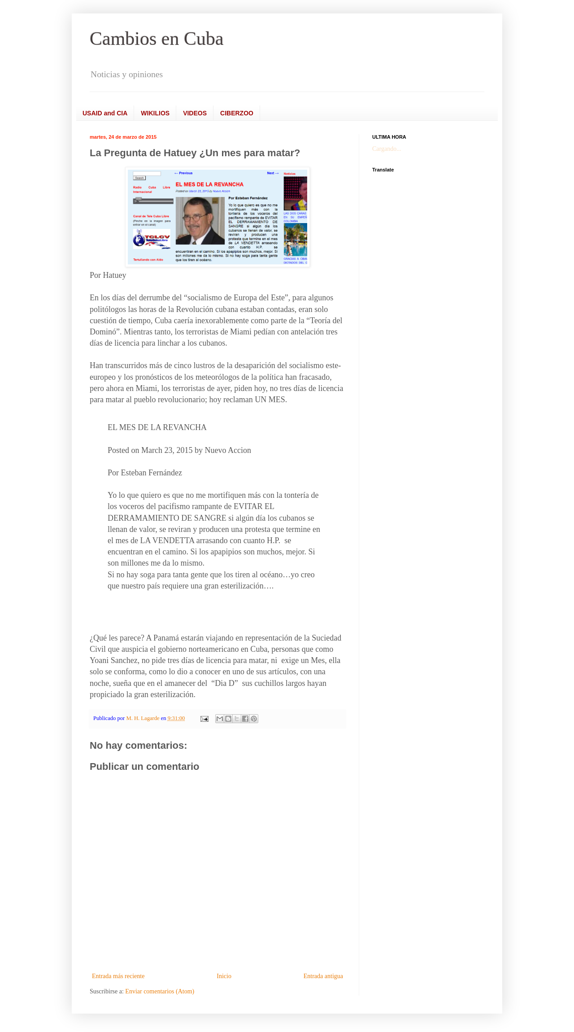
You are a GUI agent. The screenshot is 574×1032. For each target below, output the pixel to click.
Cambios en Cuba (157, 38)
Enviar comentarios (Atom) (159, 991)
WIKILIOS (155, 113)
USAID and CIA (105, 113)
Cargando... (386, 148)
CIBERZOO (236, 113)
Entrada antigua (323, 976)
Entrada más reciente (118, 976)
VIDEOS (195, 113)
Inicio (224, 976)
